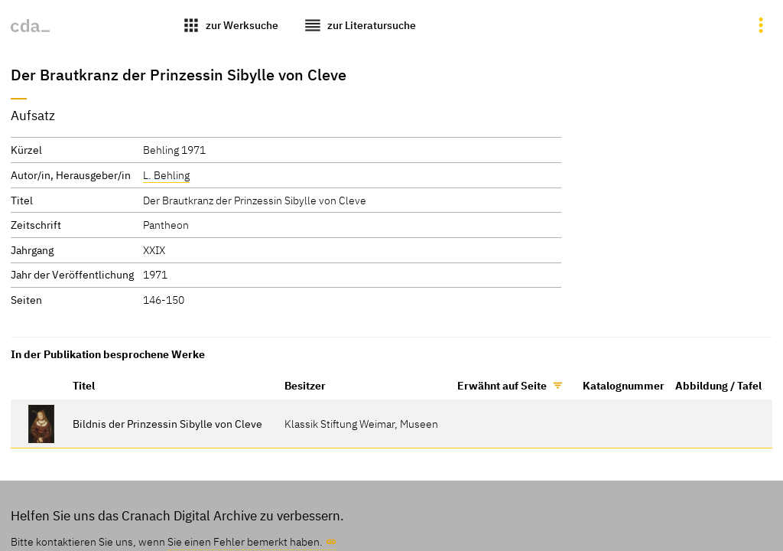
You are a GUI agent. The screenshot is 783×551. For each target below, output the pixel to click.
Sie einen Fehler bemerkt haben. (245, 541)
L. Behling (166, 175)
